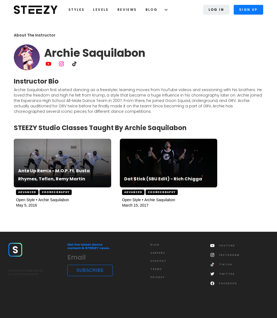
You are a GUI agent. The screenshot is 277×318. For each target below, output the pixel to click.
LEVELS (100, 9)
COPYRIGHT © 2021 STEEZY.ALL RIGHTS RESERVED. (26, 272)
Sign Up (248, 9)
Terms (156, 269)
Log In (216, 9)
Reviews (127, 9)
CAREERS (157, 252)
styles (76, 9)
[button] (155, 10)
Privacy (157, 277)
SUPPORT (158, 261)
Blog (152, 9)
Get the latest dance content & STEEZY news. (88, 246)
